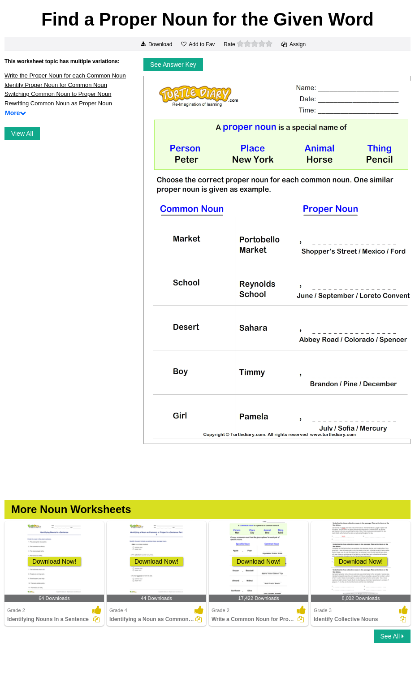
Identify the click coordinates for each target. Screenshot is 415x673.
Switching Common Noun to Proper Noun (57, 94)
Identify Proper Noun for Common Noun (55, 85)
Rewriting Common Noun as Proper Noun (58, 103)
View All (22, 133)
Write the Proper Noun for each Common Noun (65, 75)
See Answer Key (173, 64)
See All (392, 636)
